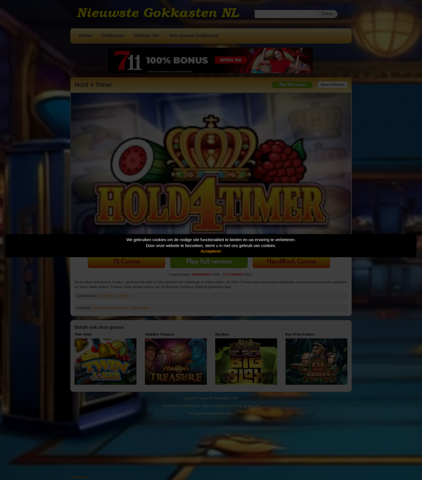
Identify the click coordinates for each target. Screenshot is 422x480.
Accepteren (211, 251)
